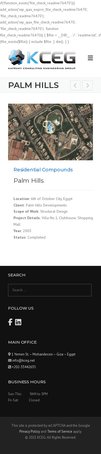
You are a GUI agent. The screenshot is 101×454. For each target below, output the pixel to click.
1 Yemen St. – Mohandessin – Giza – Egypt (43, 354)
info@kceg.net (23, 360)
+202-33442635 (24, 367)
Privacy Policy (29, 431)
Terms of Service (59, 431)
